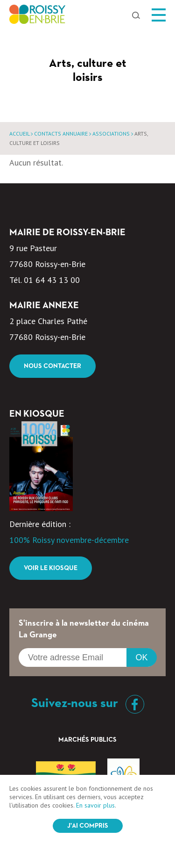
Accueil (19, 133)
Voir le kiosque (50, 568)
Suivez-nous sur (87, 703)
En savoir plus (95, 805)
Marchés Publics (87, 739)
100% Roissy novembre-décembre (69, 539)
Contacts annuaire (61, 133)
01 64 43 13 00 (52, 279)
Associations (111, 133)
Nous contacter (52, 366)
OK (141, 657)
